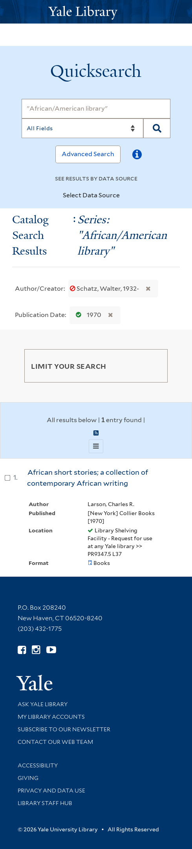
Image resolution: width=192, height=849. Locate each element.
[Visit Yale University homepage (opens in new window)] (34, 680)
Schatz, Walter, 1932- (105, 288)
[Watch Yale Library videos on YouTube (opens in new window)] (51, 650)
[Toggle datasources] (126, 195)
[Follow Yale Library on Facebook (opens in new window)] (22, 650)
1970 (86, 315)
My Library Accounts (51, 717)
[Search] (96, 108)
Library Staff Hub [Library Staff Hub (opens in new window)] (45, 803)
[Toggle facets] (152, 365)
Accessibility (38, 765)
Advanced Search (88, 154)
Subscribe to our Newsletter (64, 729)
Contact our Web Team (55, 742)
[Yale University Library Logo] (96, 12)
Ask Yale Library (43, 704)
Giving (28, 778)
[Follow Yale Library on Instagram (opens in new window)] (36, 650)
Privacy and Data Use (51, 790)
